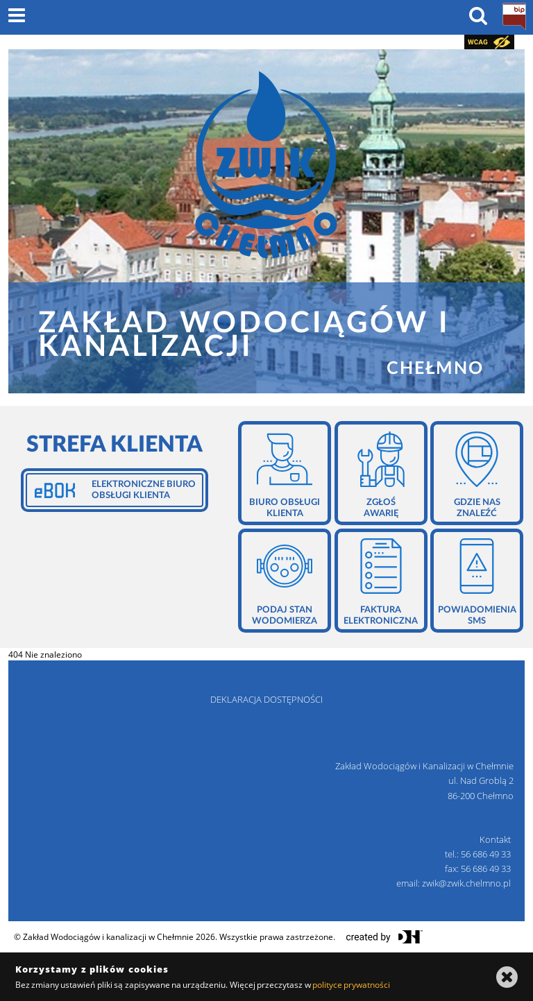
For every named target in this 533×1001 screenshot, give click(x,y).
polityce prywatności (351, 985)
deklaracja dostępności (266, 699)
